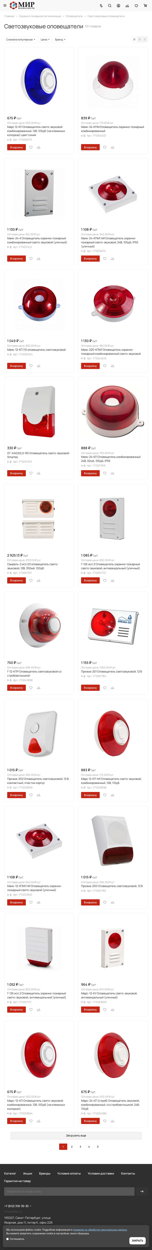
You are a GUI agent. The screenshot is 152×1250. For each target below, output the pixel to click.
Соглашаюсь (15, 1239)
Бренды (44, 1173)
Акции (27, 1173)
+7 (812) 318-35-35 (16, 1206)
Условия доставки (101, 1173)
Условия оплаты (69, 1173)
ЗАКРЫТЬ (137, 1240)
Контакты (128, 1173)
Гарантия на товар (17, 1181)
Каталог (10, 1173)
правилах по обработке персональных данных (100, 1229)
